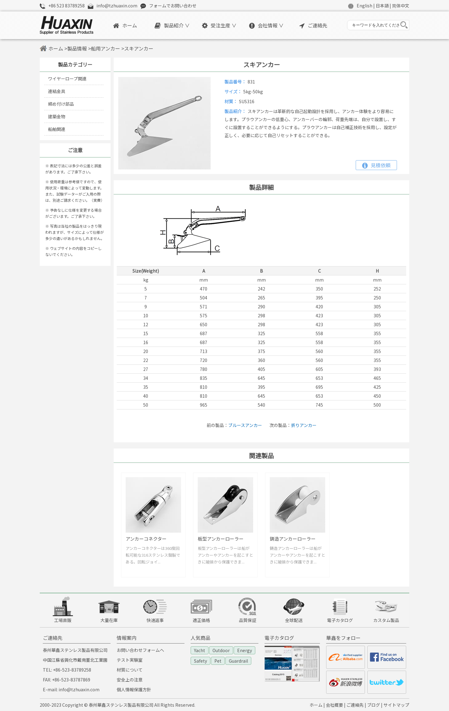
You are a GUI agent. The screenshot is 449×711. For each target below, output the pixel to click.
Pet (217, 661)
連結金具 (56, 91)
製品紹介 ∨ (172, 25)
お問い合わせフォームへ (140, 650)
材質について (130, 670)
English (364, 5)
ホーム (125, 25)
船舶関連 (56, 129)
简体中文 (400, 5)
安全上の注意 (130, 679)
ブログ (373, 705)
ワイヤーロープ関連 (67, 78)
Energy (244, 650)
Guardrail (238, 661)
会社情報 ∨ (266, 25)
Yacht (199, 650)
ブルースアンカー (245, 425)
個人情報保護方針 (134, 689)
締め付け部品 (61, 104)
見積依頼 (376, 165)
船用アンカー (105, 48)
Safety (200, 661)
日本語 (382, 5)
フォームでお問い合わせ (172, 5)
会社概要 (334, 705)
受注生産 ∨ (219, 25)
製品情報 (77, 48)
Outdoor (221, 650)
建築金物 (56, 116)
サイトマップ (396, 705)
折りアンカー (304, 425)
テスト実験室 (130, 660)
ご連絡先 (313, 25)
